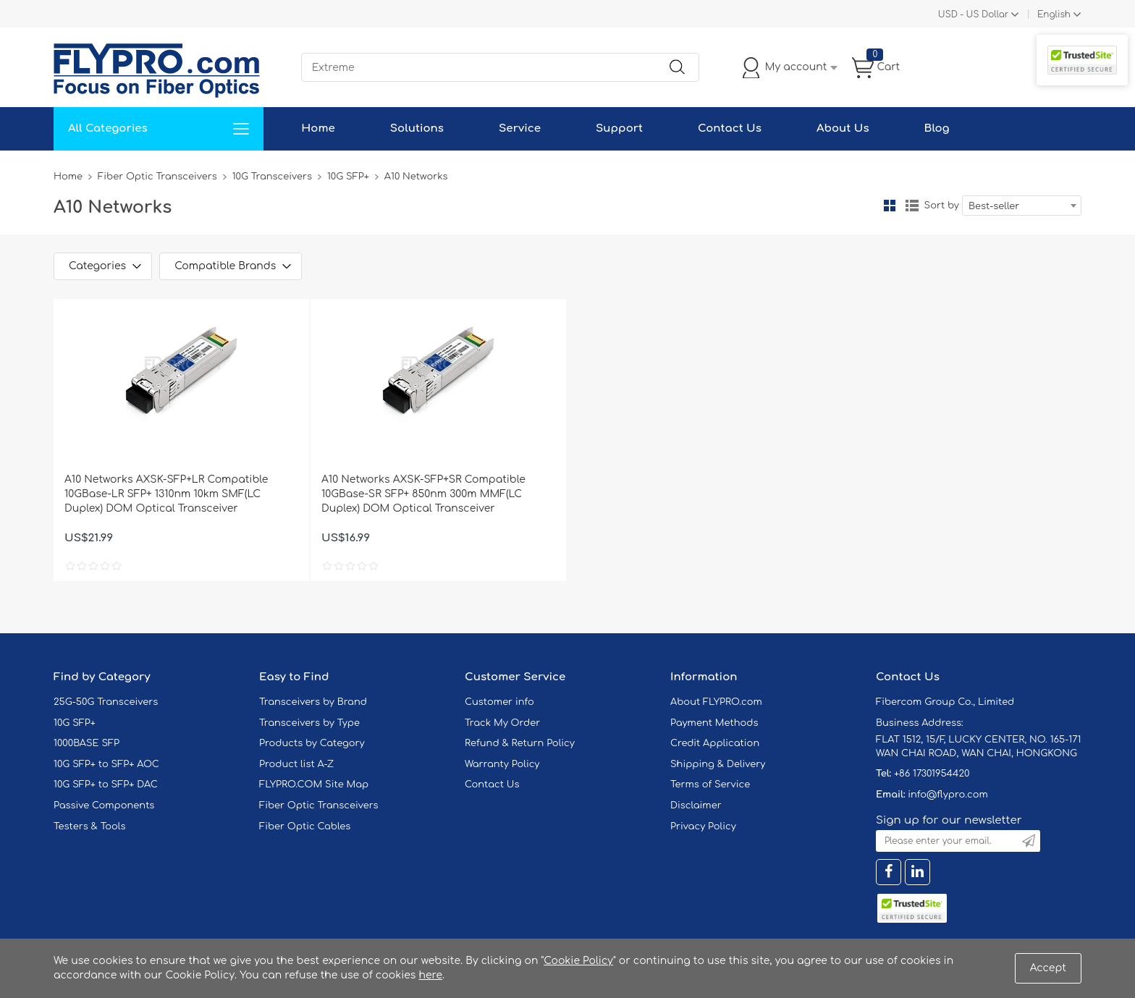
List (912, 205)
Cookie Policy (578, 960)
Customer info (499, 702)
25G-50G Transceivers (106, 702)
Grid (889, 205)
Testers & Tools (90, 826)
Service (520, 128)
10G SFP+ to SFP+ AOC (106, 764)
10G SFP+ (348, 177)
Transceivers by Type (309, 723)
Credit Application (714, 743)
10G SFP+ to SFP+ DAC (106, 784)
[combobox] (1021, 205)
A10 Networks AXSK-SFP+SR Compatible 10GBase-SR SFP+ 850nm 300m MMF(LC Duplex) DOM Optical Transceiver (423, 494)
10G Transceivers (272, 177)
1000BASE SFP (86, 743)
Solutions (417, 128)
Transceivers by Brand (313, 702)
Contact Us (729, 128)
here (430, 975)
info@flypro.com (948, 795)
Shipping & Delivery (717, 764)
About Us (843, 128)
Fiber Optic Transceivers (157, 177)
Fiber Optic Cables (304, 826)
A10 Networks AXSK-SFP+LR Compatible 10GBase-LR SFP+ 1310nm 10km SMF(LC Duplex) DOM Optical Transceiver (166, 494)
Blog (937, 128)
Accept (1048, 968)
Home (318, 128)
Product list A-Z (296, 764)
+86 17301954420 (931, 774)
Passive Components (104, 805)
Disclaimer (696, 805)
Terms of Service (710, 784)
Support (619, 128)
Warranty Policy (502, 764)
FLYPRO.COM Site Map (313, 784)
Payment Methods (714, 723)
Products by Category (312, 743)
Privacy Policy (703, 826)
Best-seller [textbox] (994, 206)
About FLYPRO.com (716, 702)
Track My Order (502, 723)
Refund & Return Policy (520, 743)
